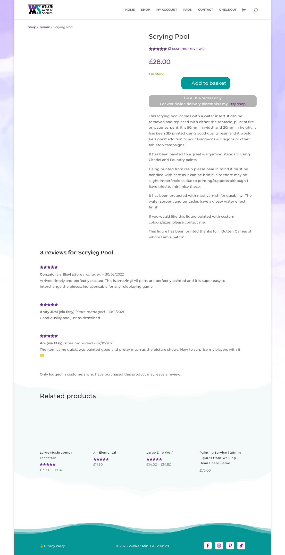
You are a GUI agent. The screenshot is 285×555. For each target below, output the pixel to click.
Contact (205, 9)
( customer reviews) (186, 48)
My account (166, 9)
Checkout (227, 9)
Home (130, 9)
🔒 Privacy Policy (52, 546)
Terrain (44, 27)
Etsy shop (237, 104)
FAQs (187, 9)
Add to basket (209, 83)
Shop (145, 9)
